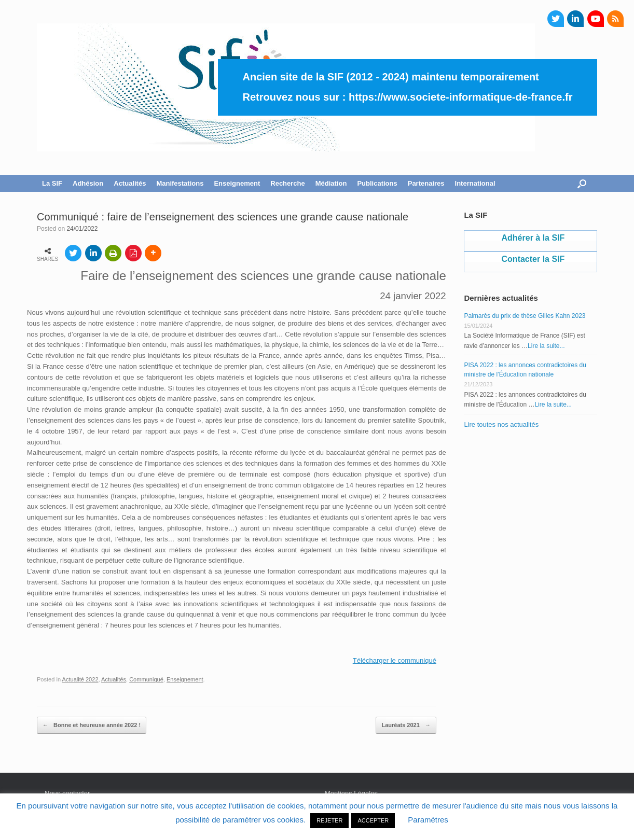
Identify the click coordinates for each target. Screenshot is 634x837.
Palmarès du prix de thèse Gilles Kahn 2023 (524, 315)
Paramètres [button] (428, 819)
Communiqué (146, 679)
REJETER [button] (329, 820)
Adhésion (88, 183)
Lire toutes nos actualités (501, 424)
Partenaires (426, 183)
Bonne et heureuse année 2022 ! (92, 725)
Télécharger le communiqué (394, 660)
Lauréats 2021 (405, 725)
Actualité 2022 (80, 679)
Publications (377, 183)
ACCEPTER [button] (373, 820)
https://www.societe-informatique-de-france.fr (461, 97)
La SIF (52, 183)
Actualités (130, 183)
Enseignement (237, 183)
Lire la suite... (546, 346)
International (475, 183)
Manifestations (179, 183)
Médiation (331, 183)
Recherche (287, 183)
